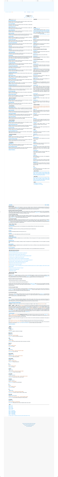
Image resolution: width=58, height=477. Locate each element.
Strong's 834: (10, 341)
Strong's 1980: (11, 351)
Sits (37, 179)
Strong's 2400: (11, 382)
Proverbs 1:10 (35, 53)
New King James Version (12, 39)
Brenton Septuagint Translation (13, 146)
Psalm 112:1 (35, 42)
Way (42, 174)
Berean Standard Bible (43, 34)
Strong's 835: (10, 331)
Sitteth (39, 179)
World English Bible (11, 102)
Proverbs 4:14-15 (37, 212)
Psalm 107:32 (11, 310)
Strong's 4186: (11, 397)
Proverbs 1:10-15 (13, 217)
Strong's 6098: (11, 356)
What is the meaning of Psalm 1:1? (14, 251)
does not (38, 30)
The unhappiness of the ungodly (38, 184)
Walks (40, 174)
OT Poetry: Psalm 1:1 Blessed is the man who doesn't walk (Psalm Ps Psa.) (19, 415)
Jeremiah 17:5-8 (35, 85)
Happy (48, 172)
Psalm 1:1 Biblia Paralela (12, 411)
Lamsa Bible (10, 135)
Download (48, 34)
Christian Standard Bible (12, 62)
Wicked (44, 174)
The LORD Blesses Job (36, 28)
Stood (46, 179)
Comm (31, 17)
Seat (48, 178)
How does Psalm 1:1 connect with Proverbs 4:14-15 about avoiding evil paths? (20, 255)
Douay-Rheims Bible (11, 121)
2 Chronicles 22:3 (35, 150)
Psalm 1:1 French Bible (12, 413)
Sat (38, 178)
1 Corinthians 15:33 (34, 284)
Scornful (46, 178)
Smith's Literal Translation (12, 116)
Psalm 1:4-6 (35, 113)
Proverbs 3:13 (35, 45)
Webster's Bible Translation (12, 94)
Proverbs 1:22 (19, 322)
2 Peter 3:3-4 (15, 294)
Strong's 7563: (11, 361)
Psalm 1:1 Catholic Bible (12, 414)
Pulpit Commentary (11, 313)
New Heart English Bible (12, 91)
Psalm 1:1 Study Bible (12, 410)
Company (37, 172)
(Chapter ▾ (12, 19)
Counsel (40, 172)
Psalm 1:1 (13, 275)
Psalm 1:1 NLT (11, 406)
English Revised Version (12, 75)
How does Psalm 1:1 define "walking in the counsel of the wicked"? (18, 261)
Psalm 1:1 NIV (11, 405)
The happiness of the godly (38, 183)
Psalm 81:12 (35, 130)
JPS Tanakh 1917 (11, 143)
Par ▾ (14, 19)
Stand (41, 179)
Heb (33, 17)
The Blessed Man (11, 225)
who (36, 30)
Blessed (47, 29)
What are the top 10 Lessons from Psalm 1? (16, 264)
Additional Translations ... (12, 149)
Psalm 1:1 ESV (11, 407)
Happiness (45, 172)
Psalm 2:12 (34, 118)
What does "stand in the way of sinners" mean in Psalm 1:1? (17, 254)
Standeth (43, 179)
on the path (38, 31)
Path (36, 178)
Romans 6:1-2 (30, 289)
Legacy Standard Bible (12, 52)
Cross (27, 17)
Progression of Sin (11, 240)
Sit (36, 179)
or (33, 31)
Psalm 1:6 (34, 167)
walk (40, 30)
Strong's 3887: (11, 402)
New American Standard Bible (13, 42)
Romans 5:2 (35, 158)
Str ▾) (15, 19)
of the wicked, (47, 30)
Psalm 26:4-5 (27, 311)
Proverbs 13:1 (27, 322)
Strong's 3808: (11, 346)
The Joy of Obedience (12, 247)
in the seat (47, 31)
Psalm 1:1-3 (35, 109)
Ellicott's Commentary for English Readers (15, 302)
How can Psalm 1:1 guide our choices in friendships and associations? (19, 258)
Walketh (38, 174)
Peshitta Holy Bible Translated (13, 138)
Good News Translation (12, 81)
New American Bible (11, 127)
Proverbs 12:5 (35, 50)
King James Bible (11, 36)
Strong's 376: (10, 336)
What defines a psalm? (13, 270)
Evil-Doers (42, 172)
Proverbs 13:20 (35, 93)
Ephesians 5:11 (35, 56)
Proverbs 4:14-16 (32, 283)
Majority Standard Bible (12, 99)
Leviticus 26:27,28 (35, 137)
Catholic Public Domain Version (13, 124)
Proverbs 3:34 (23, 322)
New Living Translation (12, 23)
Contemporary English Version (13, 72)
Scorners (43, 178)
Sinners (34, 179)
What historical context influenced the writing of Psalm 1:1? (17, 262)
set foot (35, 31)
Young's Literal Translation (12, 113)
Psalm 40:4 (34, 38)
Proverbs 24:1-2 (35, 100)
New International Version (12, 20)
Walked (36, 174)
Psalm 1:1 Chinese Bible (12, 412)
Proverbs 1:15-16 (11, 289)
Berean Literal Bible (11, 33)
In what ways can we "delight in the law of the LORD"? (16, 257)
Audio (25, 17)
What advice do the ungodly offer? (14, 269)
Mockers (10, 233)
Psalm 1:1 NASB (11, 408)
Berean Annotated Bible (12, 59)
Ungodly (48, 179)
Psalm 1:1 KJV (11, 409)
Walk (34, 174)
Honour (34, 178)
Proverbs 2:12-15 (35, 68)
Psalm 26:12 (35, 155)
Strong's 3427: (11, 392)
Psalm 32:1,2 (35, 122)
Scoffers (40, 178)
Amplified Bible (11, 55)
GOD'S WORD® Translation (12, 78)
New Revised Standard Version (13, 130)
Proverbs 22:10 (35, 74)
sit (44, 31)
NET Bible (10, 88)
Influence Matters (11, 244)
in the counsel (43, 30)
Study (29, 17)
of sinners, (41, 31)
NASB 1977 (10, 49)
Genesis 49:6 (35, 145)
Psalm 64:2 (34, 142)
